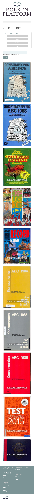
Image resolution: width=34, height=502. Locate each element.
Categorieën (18, 477)
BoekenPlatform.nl (22, 467)
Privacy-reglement (7, 488)
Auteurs (17, 476)
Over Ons (17, 469)
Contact (4, 487)
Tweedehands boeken (8, 468)
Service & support (6, 483)
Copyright (5, 491)
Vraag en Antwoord (7, 485)
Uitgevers (17, 479)
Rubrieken (19, 474)
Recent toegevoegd (20, 471)
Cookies (5, 490)
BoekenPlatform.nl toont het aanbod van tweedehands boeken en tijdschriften (7, 473)
